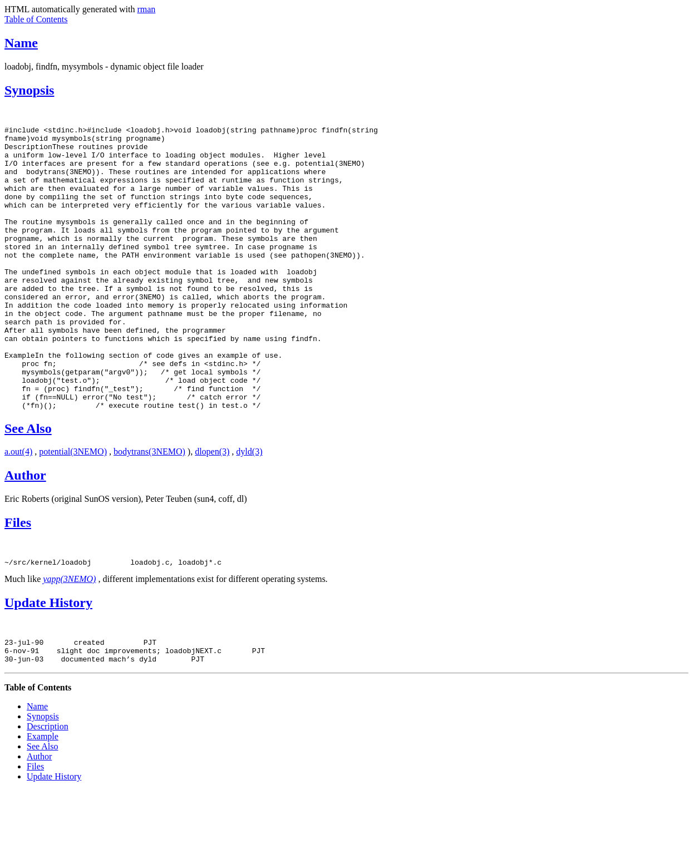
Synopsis (29, 90)
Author (25, 532)
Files (17, 579)
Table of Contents (36, 19)
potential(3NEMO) (73, 508)
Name (21, 43)
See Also (28, 485)
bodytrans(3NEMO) (149, 508)
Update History (48, 661)
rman (146, 9)
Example (42, 799)
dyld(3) (249, 508)
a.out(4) (18, 508)
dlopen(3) (212, 508)
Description (47, 789)
